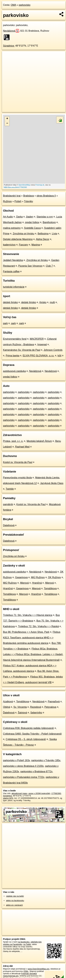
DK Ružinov (54, 577)
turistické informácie (13, 287)
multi (52, 302)
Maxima (35, 244)
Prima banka (12, 355)
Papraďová (54, 701)
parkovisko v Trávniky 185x (45, 760)
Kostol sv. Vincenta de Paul (17, 462)
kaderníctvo (9, 244)
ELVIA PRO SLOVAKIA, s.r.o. (38, 355)
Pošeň (18, 201)
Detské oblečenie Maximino (18, 239)
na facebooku (24, 942)
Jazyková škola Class (51, 483)
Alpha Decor (42, 239)
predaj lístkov (32, 222)
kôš (59, 355)
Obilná (6, 707)
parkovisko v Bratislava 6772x (36, 771)
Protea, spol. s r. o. (13, 441)
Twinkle (10, 489)
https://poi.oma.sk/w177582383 (15, 187)
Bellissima (43, 233)
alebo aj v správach (14, 905)
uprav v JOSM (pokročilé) (39, 793)
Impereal (42, 344)
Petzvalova (50, 707)
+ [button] (7, 119)
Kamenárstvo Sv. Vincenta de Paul (21, 350)
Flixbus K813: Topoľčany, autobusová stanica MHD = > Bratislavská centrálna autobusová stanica (31, 638)
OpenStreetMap (24, 185)
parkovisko (24, 5)
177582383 (56, 793)
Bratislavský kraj (12, 195)
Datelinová (9, 525)
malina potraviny (12, 228)
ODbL (25, 971)
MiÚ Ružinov (38, 577)
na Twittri (27, 944)
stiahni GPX (8, 798)
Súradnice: (9, 45)
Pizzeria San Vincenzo (30, 266)
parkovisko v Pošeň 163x (16, 760)
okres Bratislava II (46, 195)
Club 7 (49, 266)
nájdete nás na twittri (15, 896)
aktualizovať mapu (19, 793)
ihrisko (42, 302)
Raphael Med (22, 446)
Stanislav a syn (45, 216)
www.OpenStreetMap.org (38, 969)
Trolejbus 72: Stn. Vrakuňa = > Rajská (38, 626)
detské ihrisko (10, 302)
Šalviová (22, 712)
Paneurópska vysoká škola (17, 477)
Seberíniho (36, 712)
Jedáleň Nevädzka (13, 260)
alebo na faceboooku (15, 900)
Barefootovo (49, 222)
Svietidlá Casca (32, 228)
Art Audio (8, 216)
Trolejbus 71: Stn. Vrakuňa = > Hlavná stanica (27, 615)
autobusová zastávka (14, 371)
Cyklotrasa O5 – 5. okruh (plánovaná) (26, 739)
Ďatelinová (9, 712)
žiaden (29, 216)
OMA (13, 5)
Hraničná (37, 583)
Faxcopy (23, 244)
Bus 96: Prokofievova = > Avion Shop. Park (26, 632)
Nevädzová (11, 31)
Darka (19, 216)
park (5, 323)
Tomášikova (50, 588)
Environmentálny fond (14, 339)
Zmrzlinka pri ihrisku (23, 233)
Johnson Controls (53, 350)
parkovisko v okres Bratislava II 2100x (23, 766)
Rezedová (35, 707)
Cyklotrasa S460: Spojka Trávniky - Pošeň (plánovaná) (32, 733)
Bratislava (28, 195)
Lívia (54, 233)
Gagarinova (21, 577)
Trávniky (28, 201)
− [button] (7, 123)
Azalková (8, 701)
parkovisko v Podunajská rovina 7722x (23, 777)
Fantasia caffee (11, 271)
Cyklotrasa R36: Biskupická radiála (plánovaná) (28, 728)
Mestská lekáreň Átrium (39, 441)
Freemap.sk (39, 185)
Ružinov (7, 201)
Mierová (24, 583)
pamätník (8, 504)
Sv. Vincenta (20, 707)
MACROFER (37, 339)
